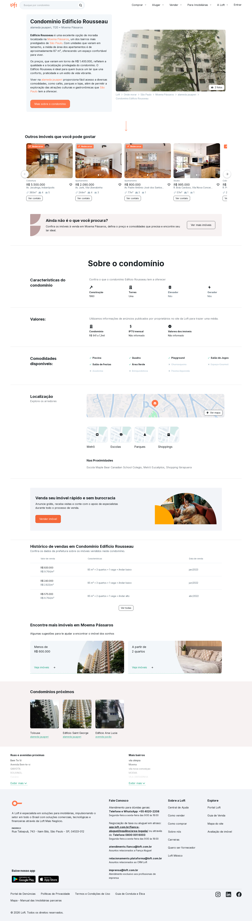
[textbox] (52, 5)
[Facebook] (239, 898)
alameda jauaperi (51, 79)
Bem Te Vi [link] (16, 760)
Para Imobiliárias (199, 5)
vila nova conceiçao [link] (139, 768)
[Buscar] (80, 5)
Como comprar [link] (177, 823)
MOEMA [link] (133, 772)
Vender (175, 5)
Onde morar (130, 94)
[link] (201, 225)
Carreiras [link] (173, 839)
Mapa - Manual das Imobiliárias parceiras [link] (36, 900)
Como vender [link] (176, 815)
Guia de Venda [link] (216, 815)
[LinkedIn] (228, 898)
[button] (155, 405)
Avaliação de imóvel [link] (219, 831)
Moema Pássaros (58, 39)
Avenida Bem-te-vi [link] (20, 764)
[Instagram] (218, 898)
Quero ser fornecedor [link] (181, 847)
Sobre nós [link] (174, 831)
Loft (118, 94)
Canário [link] (14, 776)
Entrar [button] (238, 4)
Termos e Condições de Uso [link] (92, 893)
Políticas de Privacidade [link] (55, 893)
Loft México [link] (175, 855)
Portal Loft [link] (214, 807)
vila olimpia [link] (134, 760)
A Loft (223, 5)
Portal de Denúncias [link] (23, 893)
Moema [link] (133, 764)
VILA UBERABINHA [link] (138, 776)
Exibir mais (19, 783)
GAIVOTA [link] (15, 768)
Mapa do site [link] (215, 823)
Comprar (139, 5)
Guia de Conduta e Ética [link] (130, 893)
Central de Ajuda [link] (178, 807)
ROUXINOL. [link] (16, 772)
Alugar (158, 5)
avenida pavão (103, 736)
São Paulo (56, 43)
